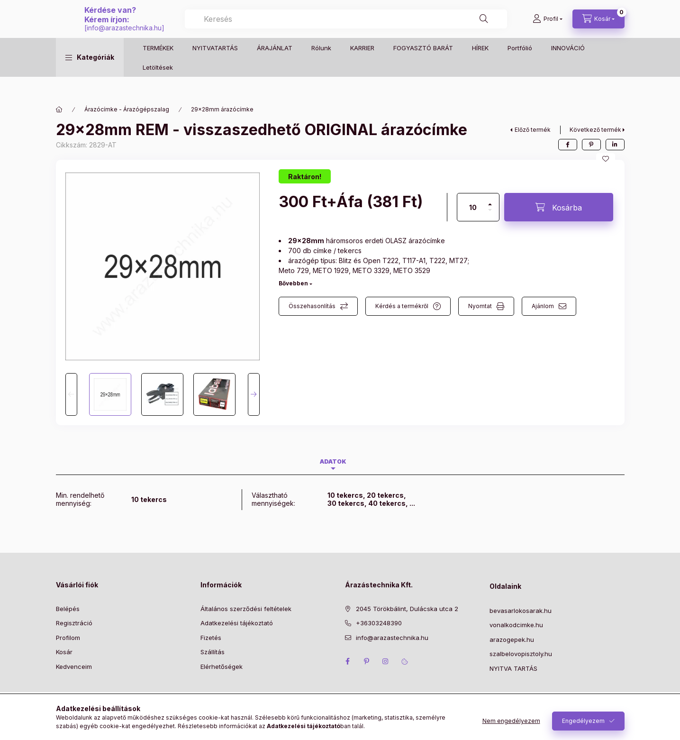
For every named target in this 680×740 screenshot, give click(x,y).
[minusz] (490, 214)
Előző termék (533, 129)
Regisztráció (74, 623)
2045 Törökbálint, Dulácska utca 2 (407, 608)
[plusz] (490, 200)
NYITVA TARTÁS (513, 668)
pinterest (366, 661)
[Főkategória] (59, 109)
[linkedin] (615, 144)
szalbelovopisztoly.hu (521, 654)
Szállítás (212, 652)
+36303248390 (379, 623)
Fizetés (210, 637)
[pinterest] (591, 144)
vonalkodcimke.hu (516, 625)
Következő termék (595, 129)
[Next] (254, 394)
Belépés (68, 608)
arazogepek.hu (512, 639)
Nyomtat (480, 306)
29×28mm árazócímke (222, 109)
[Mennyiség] (473, 207)
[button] (90, 76)
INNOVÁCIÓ (568, 66)
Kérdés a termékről (401, 306)
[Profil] (547, 28)
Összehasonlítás (312, 306)
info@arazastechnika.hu (310, 37)
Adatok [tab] (333, 461)
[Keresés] (494, 28)
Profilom (68, 637)
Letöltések (158, 86)
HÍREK (480, 66)
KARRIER (362, 66)
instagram (385, 661)
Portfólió (520, 66)
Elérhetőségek (221, 666)
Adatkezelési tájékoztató (236, 623)
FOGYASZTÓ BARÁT (423, 66)
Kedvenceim (74, 666)
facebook (347, 661)
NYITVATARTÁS (215, 66)
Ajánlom (543, 306)
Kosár (64, 652)
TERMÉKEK (158, 66)
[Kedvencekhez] (605, 158)
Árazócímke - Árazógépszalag (126, 109)
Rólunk (321, 66)
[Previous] (71, 394)
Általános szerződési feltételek (245, 608)
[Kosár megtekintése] (598, 28)
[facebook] (567, 144)
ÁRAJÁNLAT (274, 66)
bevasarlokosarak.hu (521, 610)
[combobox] (439, 28)
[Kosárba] (558, 207)
